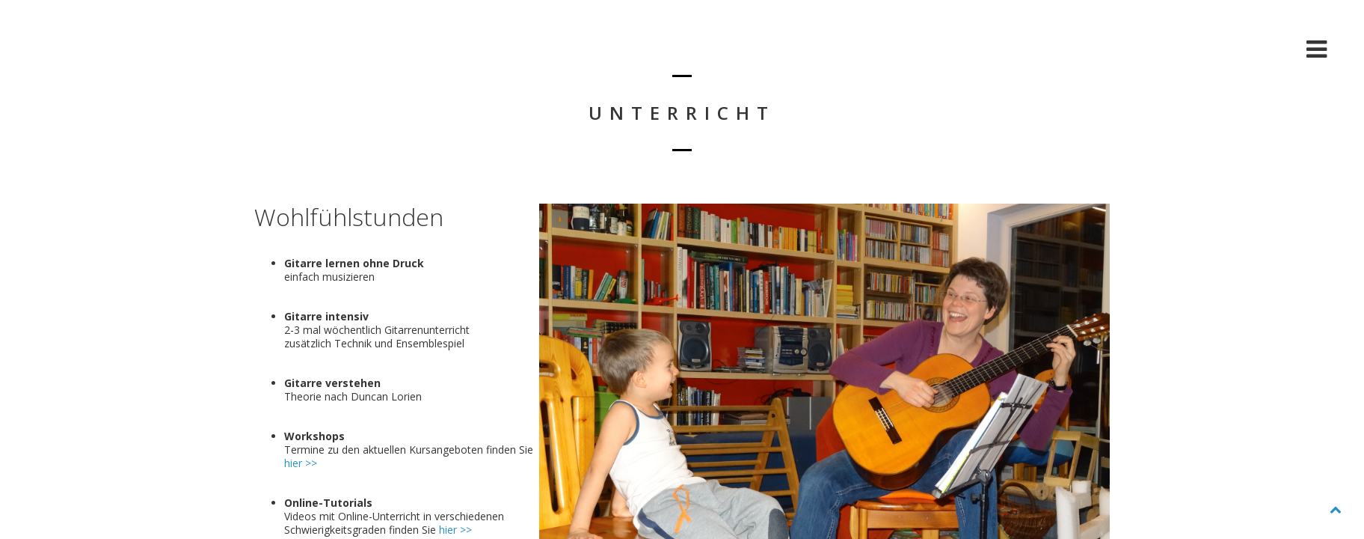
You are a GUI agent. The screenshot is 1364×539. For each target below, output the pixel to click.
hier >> (300, 463)
